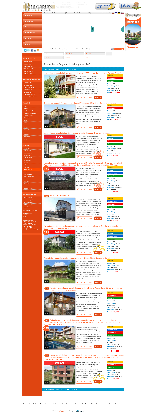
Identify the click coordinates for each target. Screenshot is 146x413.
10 (61, 69)
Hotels (25, 132)
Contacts (108, 12)
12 (65, 69)
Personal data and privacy (98, 12)
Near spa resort (28, 157)
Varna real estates (29, 204)
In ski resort (27, 183)
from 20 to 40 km (28, 66)
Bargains (110, 138)
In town (26, 179)
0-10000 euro (27, 82)
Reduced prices (112, 173)
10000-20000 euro (29, 85)
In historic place (28, 172)
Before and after (83, 12)
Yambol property (28, 207)
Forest (25, 139)
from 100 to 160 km (29, 73)
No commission (112, 78)
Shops (25, 120)
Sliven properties (28, 202)
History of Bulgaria (64, 48)
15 (72, 69)
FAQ (89, 12)
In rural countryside (29, 176)
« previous (51, 69)
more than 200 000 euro (30, 97)
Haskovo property (28, 200)
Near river (26, 165)
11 (63, 69)
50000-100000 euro (29, 92)
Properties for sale (48, 12)
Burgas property (28, 197)
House (25, 106)
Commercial (27, 129)
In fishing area (28, 169)
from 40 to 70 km (28, 68)
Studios (26, 108)
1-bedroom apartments (30, 111)
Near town (26, 181)
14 (70, 69)
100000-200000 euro (29, 94)
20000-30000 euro (29, 87)
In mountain (27, 186)
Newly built (111, 81)
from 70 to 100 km (29, 71)
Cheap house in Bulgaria (72, 12)
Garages (26, 127)
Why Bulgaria (53, 48)
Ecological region (28, 188)
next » (75, 69)
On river (26, 162)
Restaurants (27, 125)
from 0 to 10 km (28, 61)
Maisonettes (27, 118)
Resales (110, 75)
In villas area (27, 160)
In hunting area (28, 153)
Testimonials (85, 48)
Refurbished (111, 239)
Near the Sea (27, 150)
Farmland (26, 134)
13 (68, 69)
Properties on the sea (59, 12)
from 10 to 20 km (28, 64)
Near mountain (28, 174)
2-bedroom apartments (30, 113)
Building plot (27, 136)
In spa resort (27, 155)
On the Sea (27, 148)
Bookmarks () (118, 49)
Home (45, 48)
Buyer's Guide (75, 48)
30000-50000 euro (29, 90)
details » (98, 97)
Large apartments (28, 115)
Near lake (26, 167)
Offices (25, 122)
